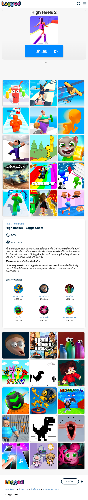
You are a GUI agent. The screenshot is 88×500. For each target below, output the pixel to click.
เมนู (85, 4)
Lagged (11, 4)
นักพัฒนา (35, 489)
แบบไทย (70, 481)
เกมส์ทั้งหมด (10, 489)
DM (83, 481)
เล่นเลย (41, 51)
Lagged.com (14, 482)
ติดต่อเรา (23, 489)
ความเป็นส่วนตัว (51, 489)
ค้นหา (79, 4)
